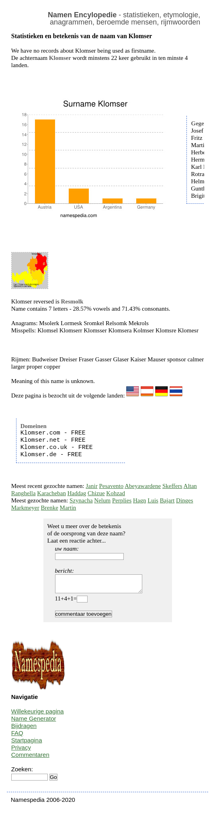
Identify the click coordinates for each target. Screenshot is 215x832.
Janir (92, 486)
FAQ (17, 736)
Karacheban (51, 493)
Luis (152, 500)
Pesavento (111, 486)
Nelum (102, 500)
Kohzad (115, 493)
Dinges (184, 500)
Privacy (21, 751)
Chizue (96, 493)
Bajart (167, 500)
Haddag (77, 493)
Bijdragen (24, 729)
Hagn (139, 500)
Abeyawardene (143, 486)
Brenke (49, 507)
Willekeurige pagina (37, 714)
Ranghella (23, 493)
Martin (68, 507)
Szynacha (81, 500)
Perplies (121, 500)
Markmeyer (25, 507)
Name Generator (33, 722)
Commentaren (30, 758)
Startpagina (26, 743)
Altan (190, 486)
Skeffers (172, 486)
